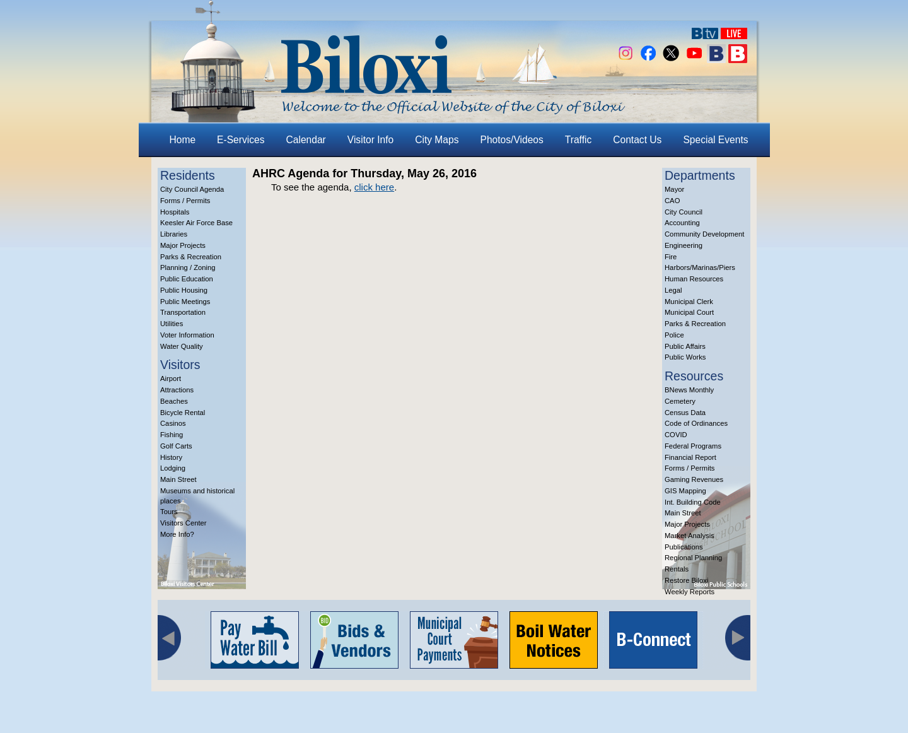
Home (183, 139)
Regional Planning (693, 557)
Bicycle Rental (182, 412)
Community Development (704, 234)
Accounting (682, 222)
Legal (673, 290)
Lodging (172, 468)
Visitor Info (370, 139)
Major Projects (183, 245)
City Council (683, 212)
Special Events (715, 139)
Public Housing (183, 290)
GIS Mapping (685, 491)
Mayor (674, 189)
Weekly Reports (689, 591)
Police (674, 335)
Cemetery (680, 401)
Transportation (183, 312)
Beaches (174, 401)
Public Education (186, 279)
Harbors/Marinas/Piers (700, 267)
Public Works (685, 357)
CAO (672, 200)
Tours (169, 511)
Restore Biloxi (686, 580)
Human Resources (694, 279)
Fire (671, 257)
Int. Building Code (693, 502)
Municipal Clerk (689, 301)
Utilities (171, 323)
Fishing (171, 434)
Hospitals (174, 212)
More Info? (177, 534)
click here (374, 187)
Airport (170, 378)
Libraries (173, 234)
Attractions (177, 390)
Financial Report (690, 457)
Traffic (578, 139)
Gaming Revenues (694, 479)
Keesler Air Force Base (196, 222)
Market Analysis (689, 535)
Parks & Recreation (190, 257)
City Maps (436, 139)
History (171, 457)
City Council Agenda (192, 189)
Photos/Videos (512, 139)
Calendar (306, 139)
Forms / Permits (185, 200)
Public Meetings (185, 301)
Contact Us (637, 139)
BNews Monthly (689, 390)
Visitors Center (183, 523)
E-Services (240, 139)
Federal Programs (693, 446)
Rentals (677, 569)
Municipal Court (689, 312)
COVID (676, 434)
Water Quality (181, 346)
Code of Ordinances (696, 423)
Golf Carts (176, 446)
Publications (684, 547)
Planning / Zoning (188, 267)
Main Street (178, 479)
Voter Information (187, 335)
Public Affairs (685, 346)
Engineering (683, 245)
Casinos (173, 423)
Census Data (685, 412)
